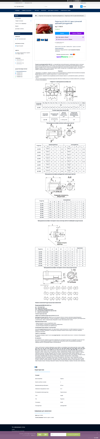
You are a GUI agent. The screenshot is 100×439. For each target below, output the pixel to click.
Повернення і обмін (66, 10)
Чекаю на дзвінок (73, 434)
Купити (62, 33)
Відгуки (16, 26)
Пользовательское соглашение (18, 430)
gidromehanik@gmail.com (21, 71)
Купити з (77, 33)
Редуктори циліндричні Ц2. (58, 15)
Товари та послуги (26, 10)
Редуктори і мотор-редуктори (45, 15)
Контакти (43, 10)
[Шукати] (71, 6)
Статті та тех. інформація (20, 23)
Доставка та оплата (53, 10)
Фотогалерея (18, 18)
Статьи (13, 429)
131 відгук (71, 0)
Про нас (37, 10)
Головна (17, 10)
